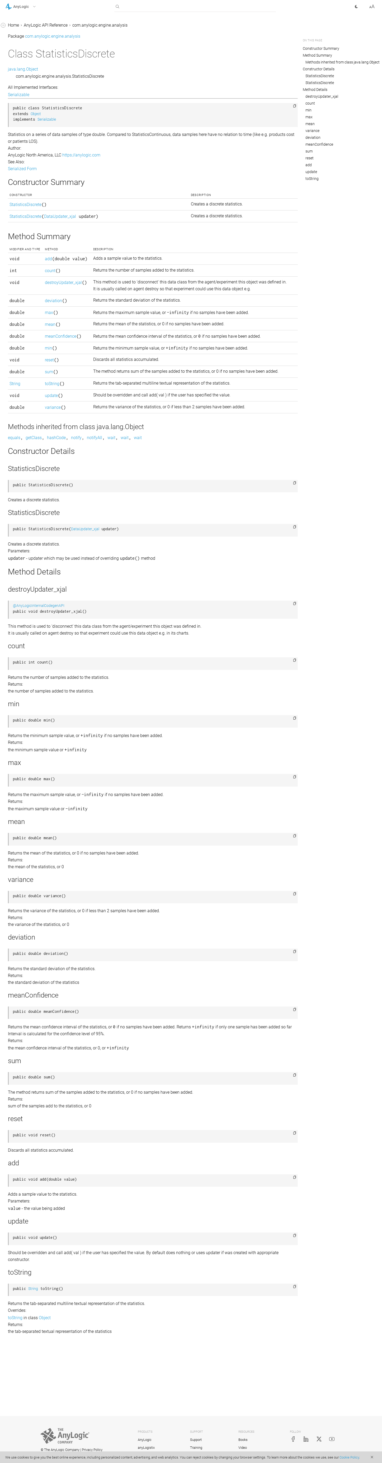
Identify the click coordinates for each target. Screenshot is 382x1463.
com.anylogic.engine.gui (28, 520)
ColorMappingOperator (31, 253)
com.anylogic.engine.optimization (36, 634)
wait (191, 504)
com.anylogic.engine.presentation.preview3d (39, 692)
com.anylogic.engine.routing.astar (37, 715)
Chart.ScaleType (25, 156)
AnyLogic (145, 1440)
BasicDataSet (22, 86)
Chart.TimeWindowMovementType (39, 169)
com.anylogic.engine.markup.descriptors (38, 543)
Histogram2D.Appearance (34, 339)
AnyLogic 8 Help (20, 25)
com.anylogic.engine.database (33, 490)
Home (92, 25)
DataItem (18, 263)
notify (155, 504)
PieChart (18, 389)
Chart (15, 96)
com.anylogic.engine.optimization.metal (39, 648)
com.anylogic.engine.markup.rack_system (38, 577)
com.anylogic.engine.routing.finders (38, 725)
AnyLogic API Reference (125, 25)
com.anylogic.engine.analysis (32, 55)
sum (122, 425)
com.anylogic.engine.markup (32, 530)
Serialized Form (101, 168)
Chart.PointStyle (25, 146)
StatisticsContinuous (29, 420)
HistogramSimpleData (30, 369)
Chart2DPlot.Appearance (33, 222)
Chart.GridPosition (27, 116)
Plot (13, 399)
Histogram (20, 309)
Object (115, 114)
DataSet (17, 273)
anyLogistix (146, 1448)
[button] (27, 6)
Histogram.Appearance (31, 319)
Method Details (315, 89)
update (124, 455)
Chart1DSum (22, 192)
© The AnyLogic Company (60, 1450)
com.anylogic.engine (24, 45)
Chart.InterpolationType (32, 126)
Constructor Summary (321, 48)
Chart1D (17, 182)
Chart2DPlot (21, 212)
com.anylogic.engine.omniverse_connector (39, 621)
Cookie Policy (349, 1457)
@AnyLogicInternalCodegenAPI (118, 672)
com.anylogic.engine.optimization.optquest (38, 665)
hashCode (135, 504)
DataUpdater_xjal (26, 299)
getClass (113, 504)
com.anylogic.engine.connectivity (36, 480)
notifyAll (173, 504)
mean (123, 363)
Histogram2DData (26, 349)
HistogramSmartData (29, 379)
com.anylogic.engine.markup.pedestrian (39, 560)
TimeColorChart (24, 440)
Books (243, 1440)
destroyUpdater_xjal (321, 96)
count (123, 289)
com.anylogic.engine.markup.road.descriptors (38, 604)
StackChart (20, 410)
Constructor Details (318, 69)
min (121, 394)
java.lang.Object (102, 69)
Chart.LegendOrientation (32, 136)
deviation (126, 333)
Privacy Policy (92, 1450)
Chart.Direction (23, 106)
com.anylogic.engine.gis (27, 510)
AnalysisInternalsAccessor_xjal (38, 65)
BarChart (18, 75)
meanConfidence (133, 375)
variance (126, 467)
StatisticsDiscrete (26, 430)
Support (196, 1440)
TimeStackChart (25, 470)
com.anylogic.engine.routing (31, 705)
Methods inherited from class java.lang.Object (342, 62)
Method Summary (317, 55)
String (94, 443)
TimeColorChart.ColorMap (34, 450)
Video (242, 1448)
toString (125, 443)
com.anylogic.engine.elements (33, 500)
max (122, 345)
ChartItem (19, 232)
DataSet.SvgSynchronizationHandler (39, 286)
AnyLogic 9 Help (20, 35)
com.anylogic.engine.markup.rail (35, 590)
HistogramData (24, 359)
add (121, 263)
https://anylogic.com (161, 155)
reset (122, 413)
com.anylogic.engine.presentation (36, 678)
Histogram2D (22, 329)
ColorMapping (23, 243)
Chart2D (17, 202)
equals (93, 504)
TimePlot (18, 460)
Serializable (98, 94)
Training (196, 1448)
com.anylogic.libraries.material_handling (38, 738)
